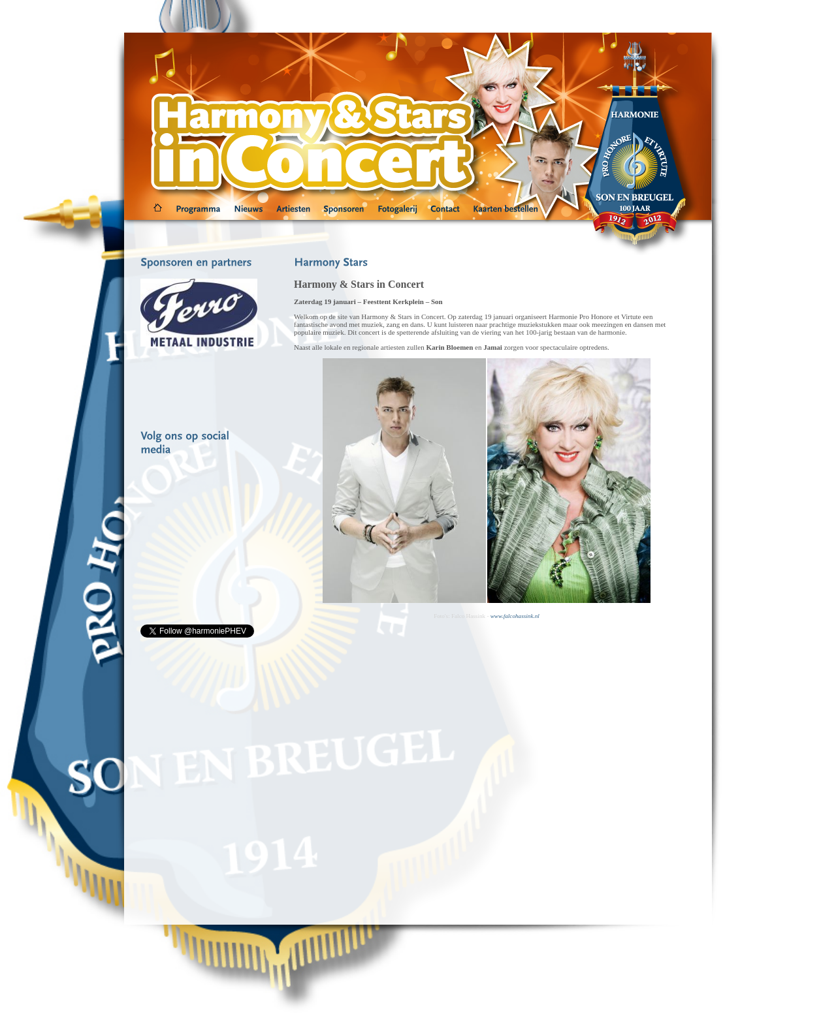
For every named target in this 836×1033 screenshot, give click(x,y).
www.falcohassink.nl (514, 616)
